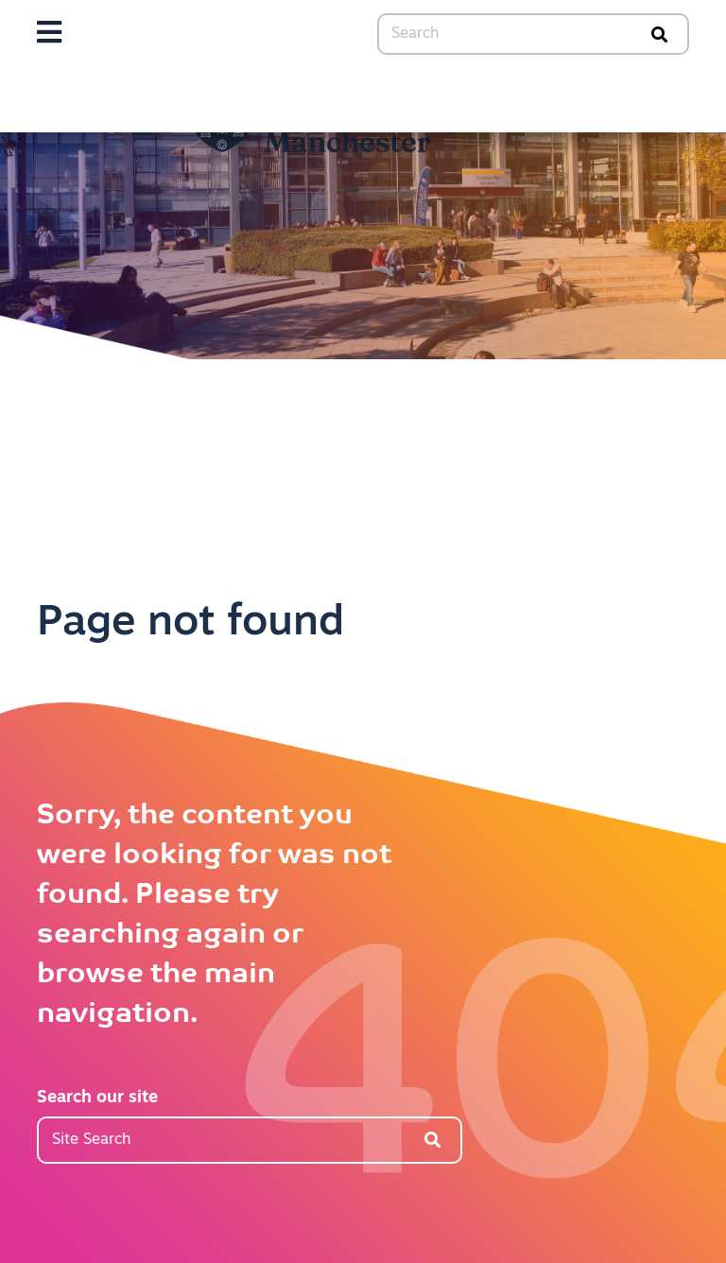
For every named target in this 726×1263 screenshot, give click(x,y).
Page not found (190, 623)
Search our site (97, 1098)
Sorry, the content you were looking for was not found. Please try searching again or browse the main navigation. (214, 915)
